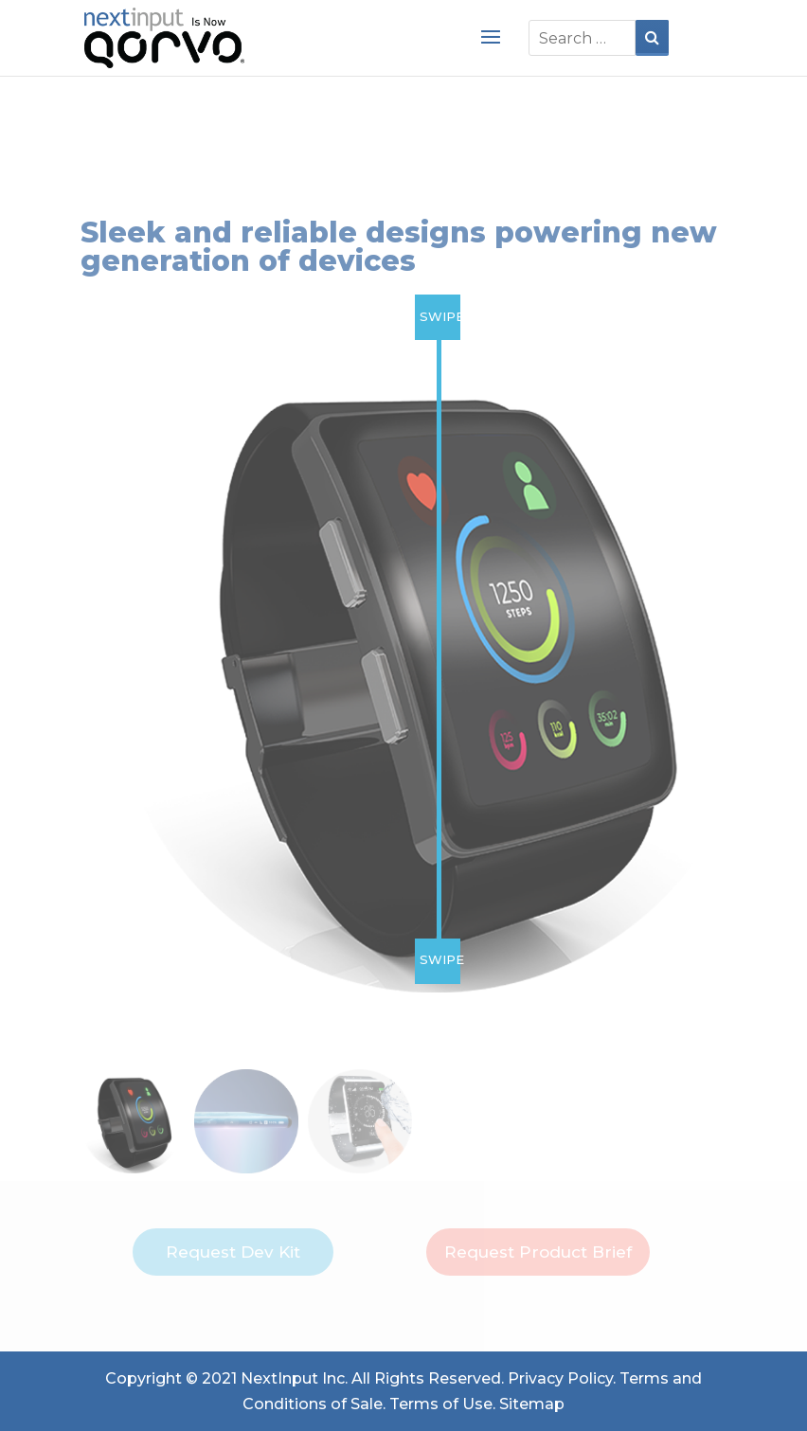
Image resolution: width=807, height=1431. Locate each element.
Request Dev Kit (233, 1252)
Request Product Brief (538, 1252)
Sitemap (532, 1404)
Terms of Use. (442, 1404)
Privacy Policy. (562, 1378)
